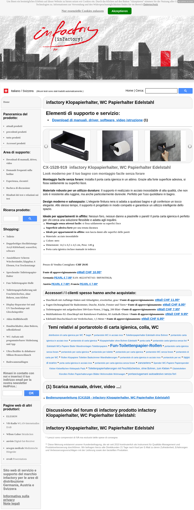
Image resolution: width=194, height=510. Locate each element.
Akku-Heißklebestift (17, 319)
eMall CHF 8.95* (174, 304)
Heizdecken (19, 434)
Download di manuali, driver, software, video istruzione (97, 120)
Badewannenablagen (17, 361)
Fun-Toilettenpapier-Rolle (19, 283)
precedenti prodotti (16, 131)
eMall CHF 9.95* (176, 314)
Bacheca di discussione (18, 188)
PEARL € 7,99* (63, 277)
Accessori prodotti (15, 143)
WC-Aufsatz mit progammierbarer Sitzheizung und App (22, 340)
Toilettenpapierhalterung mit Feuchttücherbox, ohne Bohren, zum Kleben (21, 294)
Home (129, 90)
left (46, 146)
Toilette (10, 236)
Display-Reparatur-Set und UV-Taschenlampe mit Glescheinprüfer (20, 308)
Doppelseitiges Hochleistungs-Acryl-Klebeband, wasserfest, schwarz (21, 247)
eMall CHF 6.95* (153, 318)
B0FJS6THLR (104, 277)
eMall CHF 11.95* (167, 299)
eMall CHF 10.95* (89, 272)
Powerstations (16, 459)
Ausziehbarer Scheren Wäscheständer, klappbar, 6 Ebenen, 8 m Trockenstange (20, 261)
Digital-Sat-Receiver (20, 441)
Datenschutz (150, 4)
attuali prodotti (14, 126)
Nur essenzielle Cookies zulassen (82, 10)
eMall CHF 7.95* (168, 309)
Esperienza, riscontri (17, 181)
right (190, 146)
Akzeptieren (119, 10)
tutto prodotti (13, 137)
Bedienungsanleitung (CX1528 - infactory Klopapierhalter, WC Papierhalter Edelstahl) (108, 397)
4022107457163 (87, 277)
